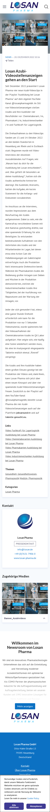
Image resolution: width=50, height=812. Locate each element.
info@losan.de (25, 549)
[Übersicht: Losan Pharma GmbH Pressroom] (24, 7)
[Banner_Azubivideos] (25, 598)
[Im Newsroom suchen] (46, 7)
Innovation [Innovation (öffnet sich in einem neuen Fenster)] (25, 774)
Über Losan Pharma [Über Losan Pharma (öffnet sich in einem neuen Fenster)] (25, 770)
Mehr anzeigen (25, 706)
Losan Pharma (12, 491)
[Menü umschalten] (4, 6)
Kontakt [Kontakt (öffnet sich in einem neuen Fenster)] (25, 765)
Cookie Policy (33, 798)
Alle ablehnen (14, 806)
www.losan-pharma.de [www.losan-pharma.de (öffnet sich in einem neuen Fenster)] (25, 558)
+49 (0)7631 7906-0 (25, 553)
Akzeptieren (36, 806)
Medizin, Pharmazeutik (31, 478)
